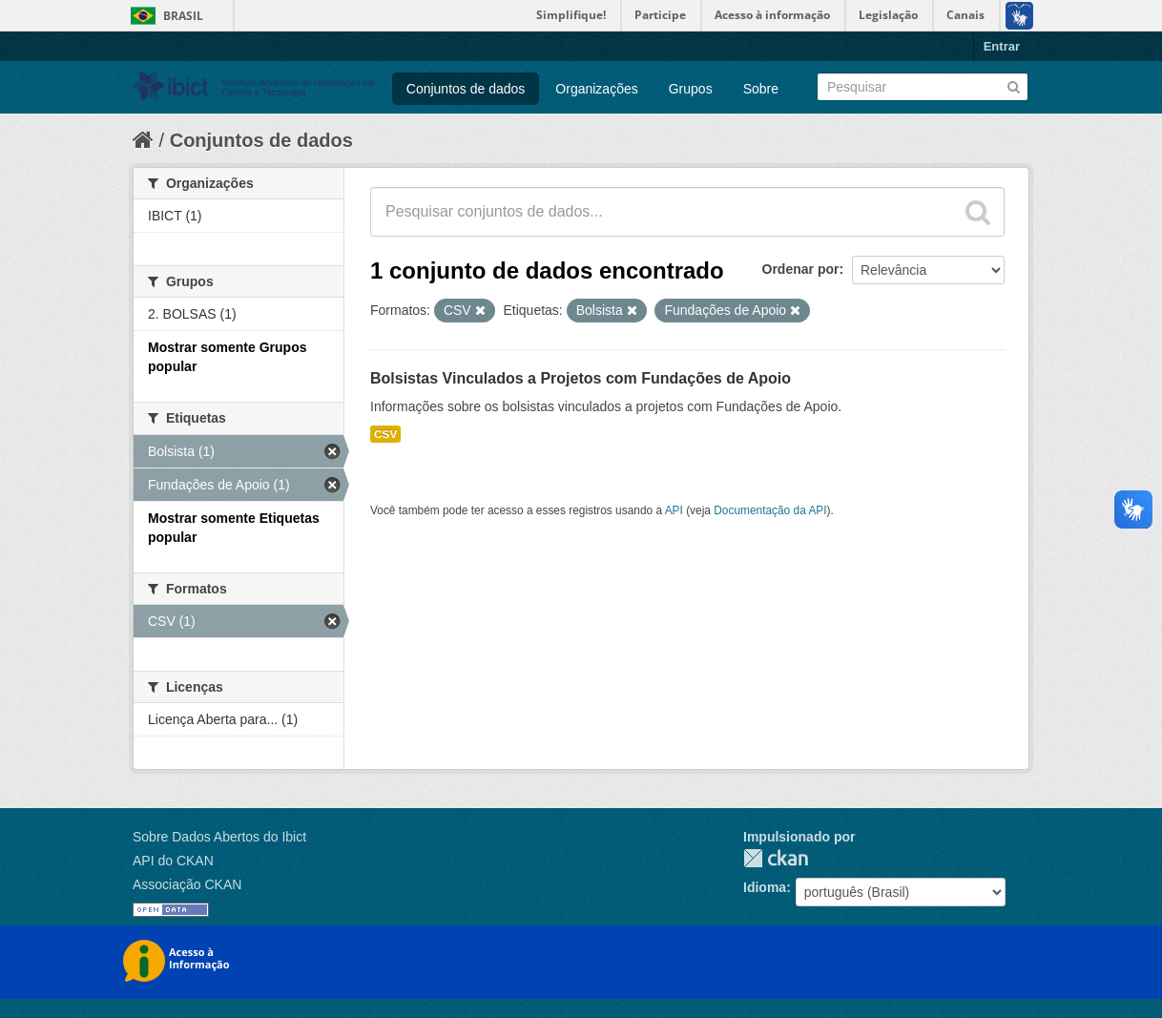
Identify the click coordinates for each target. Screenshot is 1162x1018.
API (674, 510)
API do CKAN (173, 860)
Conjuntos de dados (466, 88)
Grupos (691, 88)
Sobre (760, 88)
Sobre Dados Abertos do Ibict (219, 836)
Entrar (1002, 46)
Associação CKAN (187, 884)
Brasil (183, 16)
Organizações (596, 88)
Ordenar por (801, 269)
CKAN (775, 858)
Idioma (764, 887)
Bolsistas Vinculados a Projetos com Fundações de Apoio (580, 378)
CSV (385, 434)
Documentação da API (770, 510)
